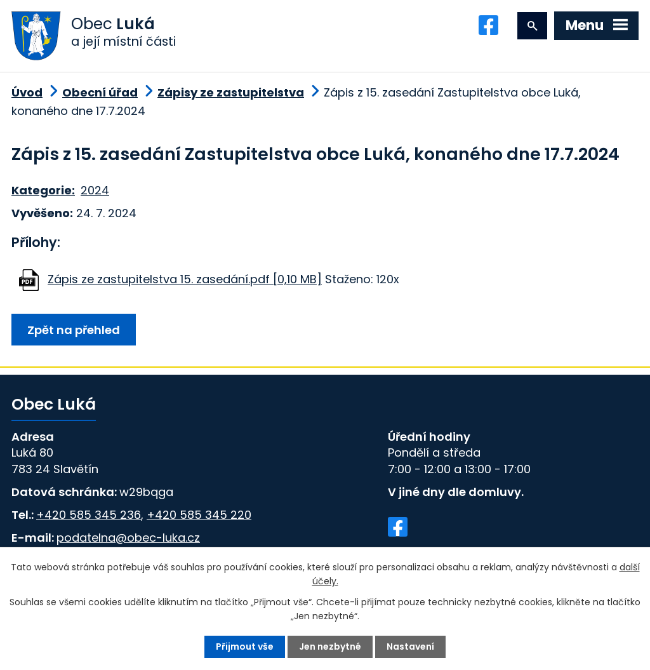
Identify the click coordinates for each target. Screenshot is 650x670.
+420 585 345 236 (88, 515)
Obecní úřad (100, 92)
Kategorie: (43, 190)
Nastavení (410, 646)
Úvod (27, 92)
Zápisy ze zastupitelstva (230, 92)
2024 (95, 190)
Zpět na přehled (73, 330)
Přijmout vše (245, 646)
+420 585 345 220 (199, 515)
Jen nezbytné (330, 646)
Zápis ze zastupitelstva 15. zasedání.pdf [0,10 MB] (185, 279)
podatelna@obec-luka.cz (128, 538)
